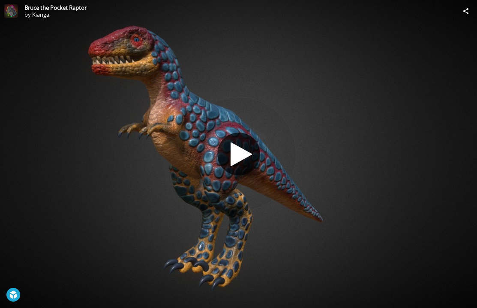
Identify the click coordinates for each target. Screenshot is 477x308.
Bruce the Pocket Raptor (55, 8)
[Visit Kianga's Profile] (11, 11)
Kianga (40, 14)
